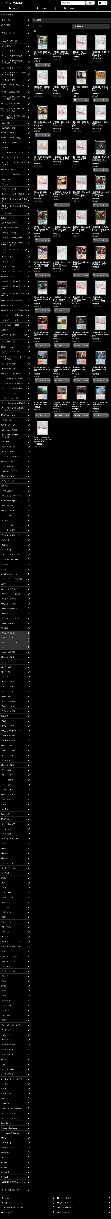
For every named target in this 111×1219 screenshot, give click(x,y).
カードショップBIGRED (12, 3)
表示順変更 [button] (78, 26)
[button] (97, 8)
